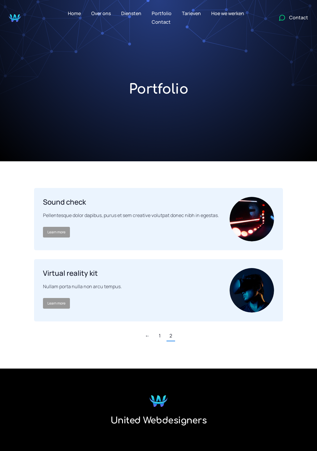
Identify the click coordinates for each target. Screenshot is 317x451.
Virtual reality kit (70, 273)
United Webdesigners (159, 420)
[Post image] (252, 219)
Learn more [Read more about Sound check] (56, 232)
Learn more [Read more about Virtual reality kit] (56, 303)
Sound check (64, 202)
